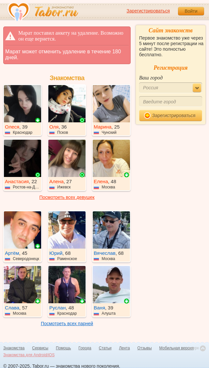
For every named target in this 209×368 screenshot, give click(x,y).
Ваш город (151, 77)
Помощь (63, 348)
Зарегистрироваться (148, 10)
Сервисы (40, 348)
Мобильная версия (176, 348)
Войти (191, 11)
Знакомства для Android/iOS (29, 355)
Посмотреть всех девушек (67, 197)
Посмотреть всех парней (67, 323)
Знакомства (13, 348)
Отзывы (144, 348)
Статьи (105, 348)
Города (84, 348)
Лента (124, 348)
